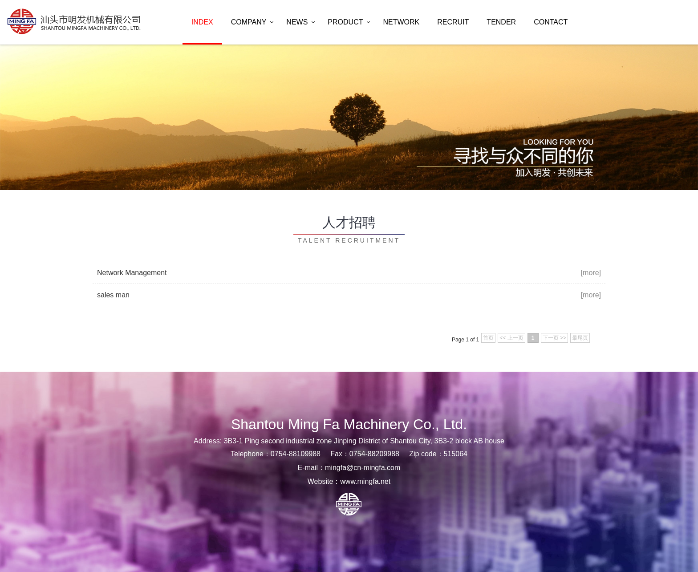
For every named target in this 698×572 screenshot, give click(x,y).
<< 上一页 (511, 338)
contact (551, 22)
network (401, 22)
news (297, 22)
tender (501, 22)
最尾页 (580, 338)
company (249, 22)
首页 (488, 338)
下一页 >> (554, 338)
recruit (453, 22)
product (345, 22)
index (202, 22)
